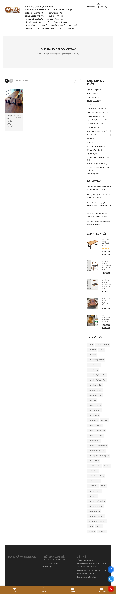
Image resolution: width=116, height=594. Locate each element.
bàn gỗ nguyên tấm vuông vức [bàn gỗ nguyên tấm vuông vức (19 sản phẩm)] (99, 456)
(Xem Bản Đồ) (92, 567)
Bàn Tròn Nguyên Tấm (94, 116)
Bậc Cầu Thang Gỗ (93, 90)
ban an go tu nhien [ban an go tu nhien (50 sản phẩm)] (103, 344)
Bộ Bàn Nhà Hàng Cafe (94, 123)
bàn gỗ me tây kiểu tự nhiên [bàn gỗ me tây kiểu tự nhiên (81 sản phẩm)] (98, 445)
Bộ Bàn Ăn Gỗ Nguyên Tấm (95, 120)
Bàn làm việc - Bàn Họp (95, 108)
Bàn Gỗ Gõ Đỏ (91, 93)
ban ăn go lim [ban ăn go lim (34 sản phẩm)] (93, 420)
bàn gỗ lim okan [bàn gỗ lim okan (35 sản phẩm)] (94, 440)
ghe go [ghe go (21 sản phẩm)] (99, 526)
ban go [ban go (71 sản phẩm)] (102, 350)
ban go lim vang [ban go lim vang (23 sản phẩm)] (94, 365)
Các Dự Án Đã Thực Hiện (95, 131)
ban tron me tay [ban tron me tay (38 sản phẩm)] (94, 415)
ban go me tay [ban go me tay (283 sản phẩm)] (93, 370)
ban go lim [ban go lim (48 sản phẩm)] (92, 355)
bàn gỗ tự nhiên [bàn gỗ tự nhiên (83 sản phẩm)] (94, 461)
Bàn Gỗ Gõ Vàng (92, 97)
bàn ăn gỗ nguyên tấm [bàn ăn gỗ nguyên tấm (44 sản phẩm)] (96, 516)
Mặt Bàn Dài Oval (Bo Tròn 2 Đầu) (98, 157)
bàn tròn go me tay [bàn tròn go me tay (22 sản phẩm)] (95, 491)
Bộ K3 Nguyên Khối (93, 127)
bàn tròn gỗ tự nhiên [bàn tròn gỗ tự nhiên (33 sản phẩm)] (95, 506)
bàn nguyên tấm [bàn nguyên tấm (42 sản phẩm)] (94, 481)
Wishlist (91, 7)
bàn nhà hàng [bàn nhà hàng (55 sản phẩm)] (93, 486)
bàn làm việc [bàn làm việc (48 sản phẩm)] (93, 471)
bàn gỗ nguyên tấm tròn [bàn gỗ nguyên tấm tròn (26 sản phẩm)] (97, 450)
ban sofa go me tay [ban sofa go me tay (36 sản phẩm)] (95, 405)
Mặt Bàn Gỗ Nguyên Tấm (95, 164)
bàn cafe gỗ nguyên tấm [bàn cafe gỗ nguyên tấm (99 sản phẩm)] (97, 430)
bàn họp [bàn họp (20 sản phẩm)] (106, 466)
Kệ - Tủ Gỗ (90, 154)
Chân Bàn (90, 135)
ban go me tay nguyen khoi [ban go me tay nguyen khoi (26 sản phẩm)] (97, 375)
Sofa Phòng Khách (93, 174)
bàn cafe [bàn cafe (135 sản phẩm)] (104, 420)
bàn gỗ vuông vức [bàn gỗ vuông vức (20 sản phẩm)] (94, 466)
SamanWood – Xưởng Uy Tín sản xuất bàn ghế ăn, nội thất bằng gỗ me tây (99, 205)
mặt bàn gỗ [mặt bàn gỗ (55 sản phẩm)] (102, 531)
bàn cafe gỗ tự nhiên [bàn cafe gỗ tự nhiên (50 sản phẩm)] (95, 435)
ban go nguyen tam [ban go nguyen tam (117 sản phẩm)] (95, 390)
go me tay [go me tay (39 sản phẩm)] (92, 531)
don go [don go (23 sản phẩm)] (91, 526)
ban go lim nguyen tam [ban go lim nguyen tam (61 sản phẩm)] (96, 360)
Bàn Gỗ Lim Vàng (92, 105)
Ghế (88, 142)
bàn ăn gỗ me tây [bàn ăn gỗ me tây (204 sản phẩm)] (94, 511)
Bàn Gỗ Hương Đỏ (93, 101)
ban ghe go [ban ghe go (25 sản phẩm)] (92, 350)
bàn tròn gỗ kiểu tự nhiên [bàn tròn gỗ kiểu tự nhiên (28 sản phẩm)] (97, 501)
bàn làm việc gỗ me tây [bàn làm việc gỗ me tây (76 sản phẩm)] (96, 476)
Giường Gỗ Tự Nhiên (93, 150)
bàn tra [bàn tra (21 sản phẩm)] (103, 486)
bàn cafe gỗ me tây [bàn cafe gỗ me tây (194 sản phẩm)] (95, 425)
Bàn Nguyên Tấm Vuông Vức (96, 112)
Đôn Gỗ (89, 138)
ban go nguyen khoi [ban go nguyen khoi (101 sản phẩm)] (95, 385)
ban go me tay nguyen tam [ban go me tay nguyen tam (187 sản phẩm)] (97, 380)
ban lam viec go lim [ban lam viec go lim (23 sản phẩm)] (95, 395)
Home (39, 54)
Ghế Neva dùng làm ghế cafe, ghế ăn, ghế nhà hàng (106, 265)
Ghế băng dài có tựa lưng (96, 146)
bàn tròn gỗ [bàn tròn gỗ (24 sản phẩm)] (92, 496)
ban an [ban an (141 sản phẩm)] (91, 344)
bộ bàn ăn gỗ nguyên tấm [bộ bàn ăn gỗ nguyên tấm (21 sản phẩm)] (97, 521)
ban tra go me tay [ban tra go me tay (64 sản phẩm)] (94, 410)
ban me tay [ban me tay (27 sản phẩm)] (92, 400)
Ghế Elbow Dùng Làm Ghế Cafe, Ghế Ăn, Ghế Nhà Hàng (106, 284)
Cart (100, 7)
